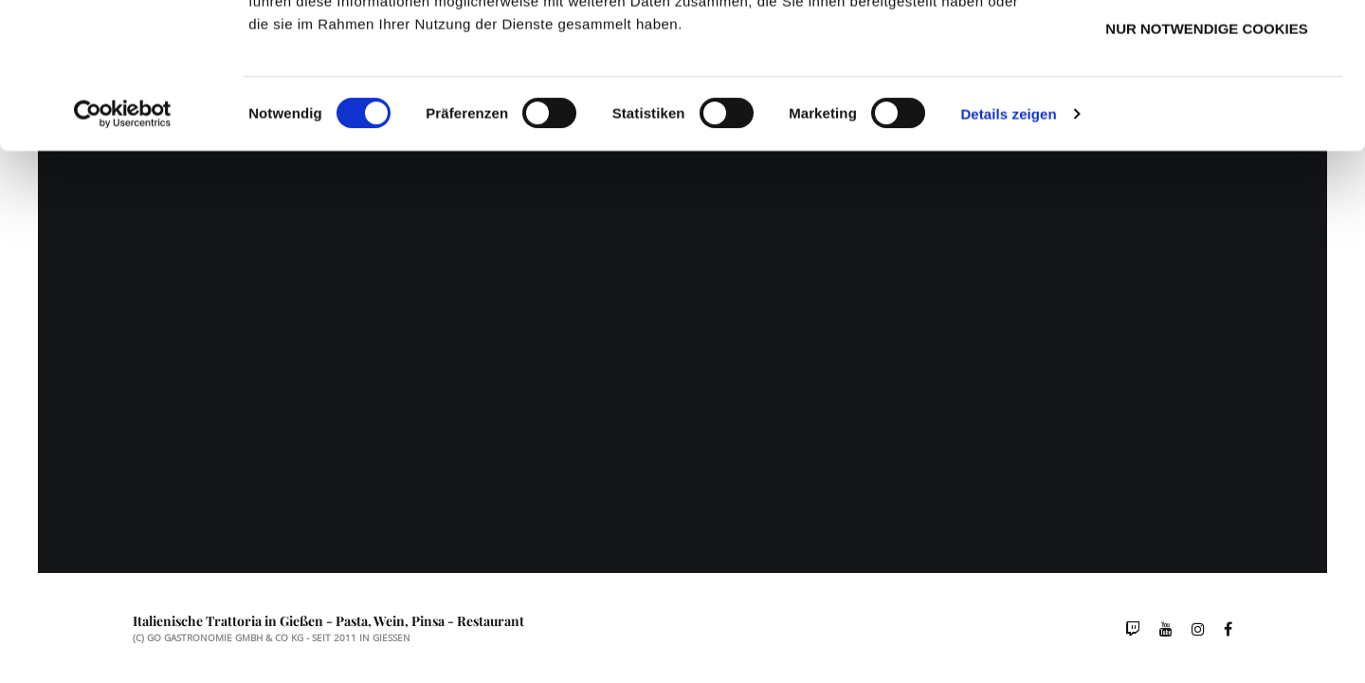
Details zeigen (1008, 250)
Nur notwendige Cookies (1206, 165)
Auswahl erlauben (1206, 107)
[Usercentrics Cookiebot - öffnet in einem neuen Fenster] (123, 250)
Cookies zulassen (1207, 48)
